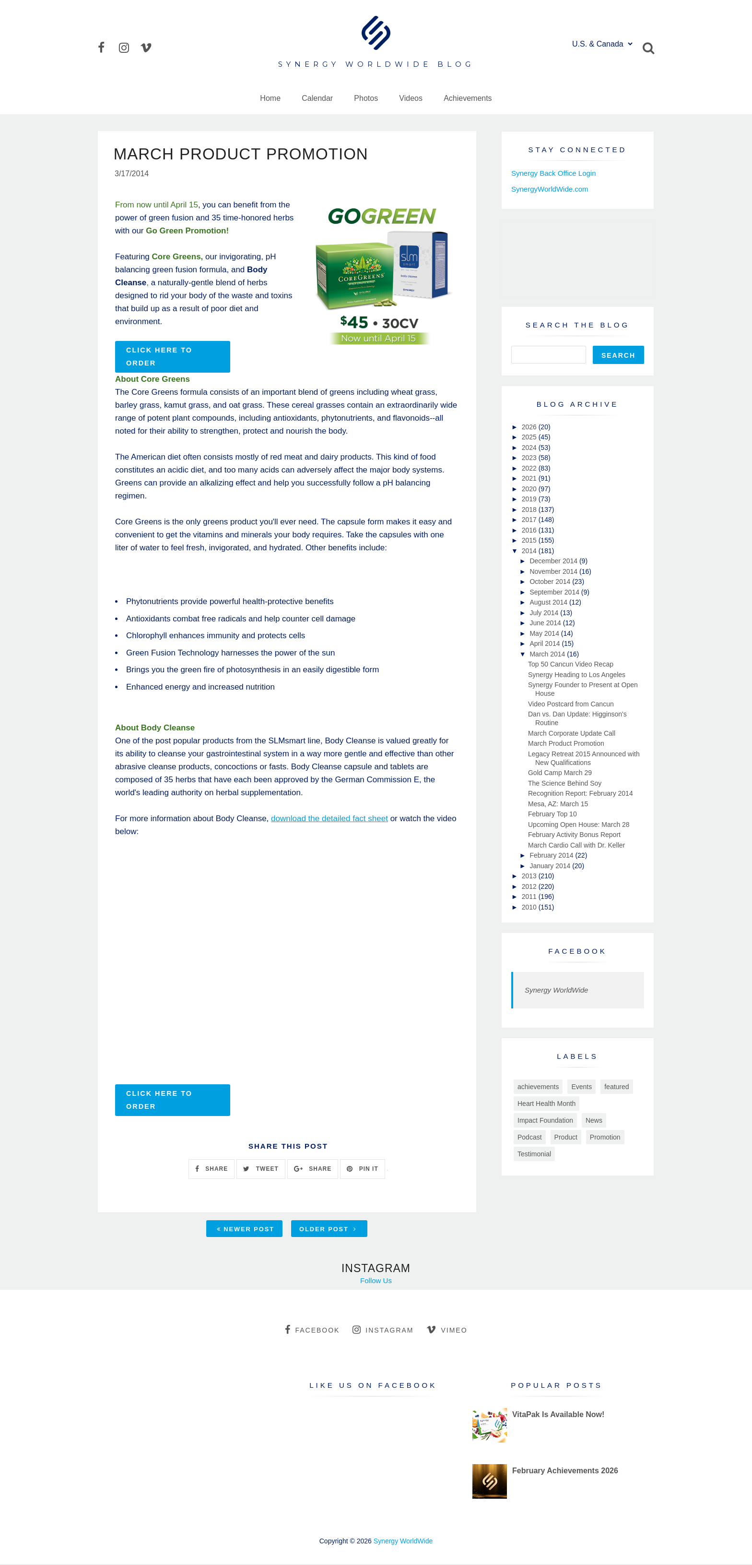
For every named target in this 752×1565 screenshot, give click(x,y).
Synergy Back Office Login (553, 173)
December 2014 (554, 561)
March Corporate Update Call (571, 733)
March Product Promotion (566, 743)
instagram (382, 1330)
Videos (411, 98)
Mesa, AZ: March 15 (558, 804)
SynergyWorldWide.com (549, 189)
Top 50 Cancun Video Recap (570, 664)
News (594, 1120)
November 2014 (554, 571)
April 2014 (545, 643)
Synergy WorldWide (556, 990)
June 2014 (546, 623)
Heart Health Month (546, 1103)
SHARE (211, 1169)
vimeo (446, 1330)
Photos (366, 98)
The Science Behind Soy (564, 783)
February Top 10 (552, 814)
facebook (312, 1330)
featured (616, 1087)
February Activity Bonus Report (574, 834)
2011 (530, 896)
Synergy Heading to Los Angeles (576, 675)
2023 (530, 457)
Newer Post (245, 1230)
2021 (530, 478)
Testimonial (534, 1154)
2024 (530, 447)
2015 (530, 540)
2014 (530, 551)
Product (565, 1137)
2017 (530, 519)
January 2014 (550, 866)
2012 (530, 886)
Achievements (468, 98)
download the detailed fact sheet (329, 819)
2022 (530, 468)
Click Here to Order (159, 357)
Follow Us (376, 1281)
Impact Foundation (545, 1120)
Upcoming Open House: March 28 (579, 824)
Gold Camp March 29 (560, 772)
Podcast (529, 1137)
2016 (530, 530)
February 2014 (552, 855)
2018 (530, 509)
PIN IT (362, 1169)
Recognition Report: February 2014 (580, 793)
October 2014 (550, 581)
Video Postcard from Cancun (571, 704)
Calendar (317, 98)
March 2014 (548, 654)
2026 (530, 427)
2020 (530, 489)
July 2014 (544, 613)
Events (581, 1087)
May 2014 (545, 633)
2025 (530, 437)
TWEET (260, 1169)
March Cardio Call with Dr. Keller (576, 845)
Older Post (328, 1230)
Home (270, 98)
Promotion (605, 1137)
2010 (530, 907)
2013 (530, 876)
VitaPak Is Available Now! (558, 1415)
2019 (530, 499)
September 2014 (555, 592)
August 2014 (549, 602)
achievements (538, 1087)
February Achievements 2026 (565, 1472)
